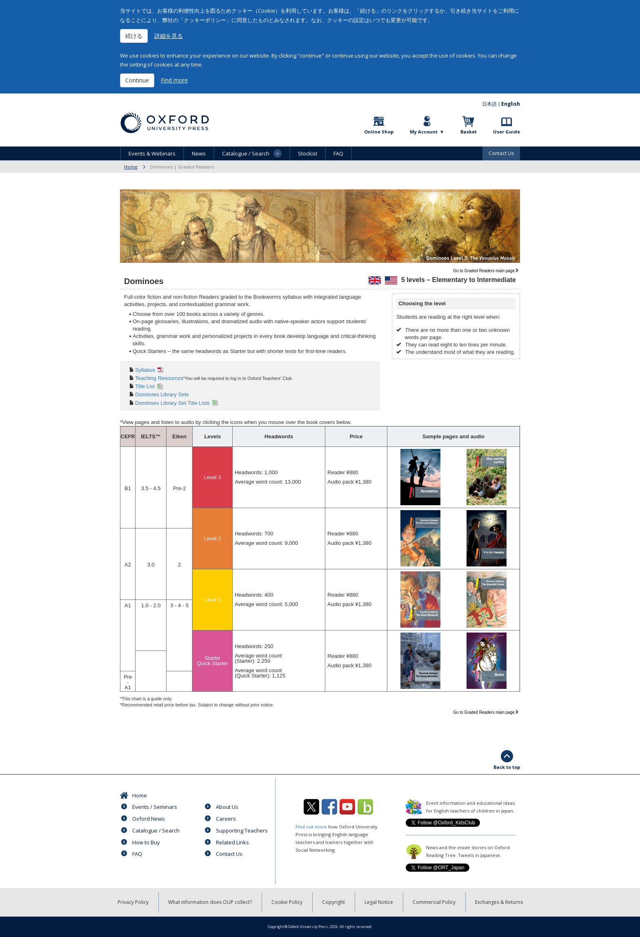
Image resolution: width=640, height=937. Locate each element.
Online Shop (378, 132)
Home (131, 167)
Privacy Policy (133, 902)
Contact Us (501, 153)
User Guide (506, 132)
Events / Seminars (154, 806)
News (199, 153)
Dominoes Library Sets (162, 394)
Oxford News (148, 818)
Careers (226, 818)
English (510, 103)
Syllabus (145, 370)
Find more (174, 80)
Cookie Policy (286, 902)
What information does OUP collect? (210, 902)
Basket (468, 132)
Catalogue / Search (156, 830)
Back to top (506, 767)
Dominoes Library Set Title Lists (172, 403)
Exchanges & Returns (499, 902)
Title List (145, 386)
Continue (137, 80)
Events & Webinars (152, 153)
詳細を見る (168, 36)
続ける (133, 36)
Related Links (232, 842)
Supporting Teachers (242, 830)
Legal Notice (378, 902)
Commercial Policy (434, 902)
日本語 (489, 103)
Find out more (311, 827)
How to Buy (146, 842)
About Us (227, 806)
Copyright (333, 902)
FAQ (338, 153)
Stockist (307, 153)
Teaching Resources (159, 378)
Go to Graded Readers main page (484, 271)
